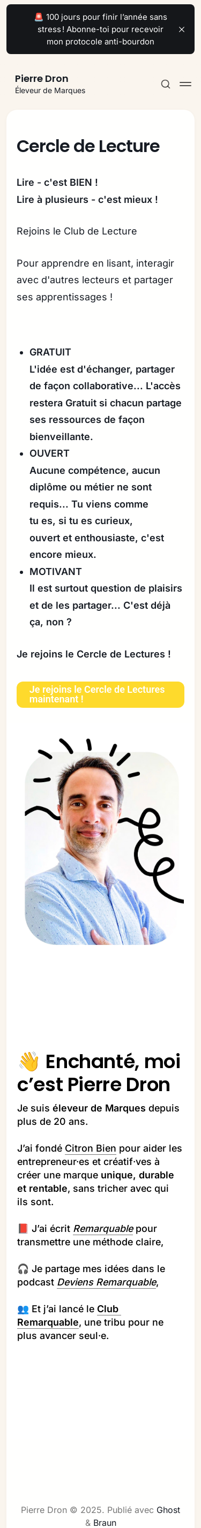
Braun (104, 1522)
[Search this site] (166, 84)
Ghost (168, 1509)
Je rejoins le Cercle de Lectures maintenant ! (97, 694)
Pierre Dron (42, 78)
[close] (181, 29)
